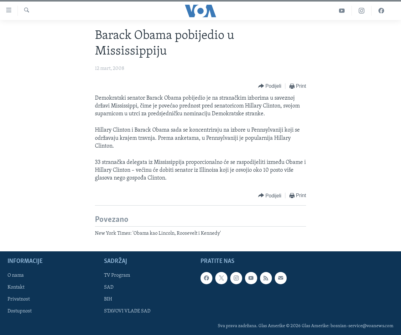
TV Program (117, 275)
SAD (108, 287)
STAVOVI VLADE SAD (127, 311)
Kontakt (16, 287)
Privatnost (19, 299)
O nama (16, 275)
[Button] (269, 86)
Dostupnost (20, 311)
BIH (108, 299)
